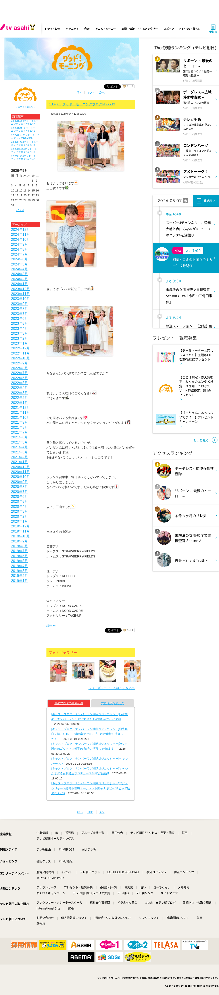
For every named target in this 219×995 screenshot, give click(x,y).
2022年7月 (19, 373)
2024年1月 (19, 284)
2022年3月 (19, 393)
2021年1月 (19, 462)
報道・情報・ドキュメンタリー (139, 29)
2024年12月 (20, 229)
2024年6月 (19, 259)
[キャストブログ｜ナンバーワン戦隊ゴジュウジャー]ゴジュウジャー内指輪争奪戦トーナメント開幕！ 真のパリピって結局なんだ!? (90, 788)
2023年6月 (19, 318)
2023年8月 (19, 309)
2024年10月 (20, 239)
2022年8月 (19, 368)
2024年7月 (19, 254)
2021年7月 (19, 432)
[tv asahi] (18, 28)
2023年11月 (20, 294)
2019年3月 (19, 571)
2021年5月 (19, 442)
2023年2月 (19, 338)
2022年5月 (19, 383)
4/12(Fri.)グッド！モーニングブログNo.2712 (82, 104)
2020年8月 (19, 487)
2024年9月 (19, 244)
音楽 (86, 29)
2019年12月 (20, 526)
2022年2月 (19, 398)
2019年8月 (19, 546)
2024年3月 (19, 274)
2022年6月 (19, 378)
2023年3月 (19, 333)
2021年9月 (19, 422)
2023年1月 (19, 343)
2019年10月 (20, 536)
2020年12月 (20, 467)
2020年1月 (19, 521)
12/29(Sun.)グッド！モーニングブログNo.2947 (24, 122)
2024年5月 (19, 264)
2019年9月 (19, 541)
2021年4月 (19, 447)
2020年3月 (19, 511)
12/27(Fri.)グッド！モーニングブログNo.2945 (25, 136)
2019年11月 (20, 531)
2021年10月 (20, 417)
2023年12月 (20, 289)
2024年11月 (20, 234)
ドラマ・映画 (52, 29)
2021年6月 (19, 437)
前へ (79, 92)
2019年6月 (19, 556)
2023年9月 (19, 304)
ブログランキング (112, 703)
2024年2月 (19, 279)
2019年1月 (19, 581)
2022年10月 (20, 358)
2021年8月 (19, 427)
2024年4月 (19, 269)
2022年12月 (20, 348)
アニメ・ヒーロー (105, 29)
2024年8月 (19, 249)
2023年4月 (19, 328)
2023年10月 (20, 299)
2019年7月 (19, 551)
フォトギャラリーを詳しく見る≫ (111, 688)
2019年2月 (19, 576)
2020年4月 (19, 506)
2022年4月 (19, 388)
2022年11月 (20, 353)
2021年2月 (19, 457)
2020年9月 (19, 482)
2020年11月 (20, 472)
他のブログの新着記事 (68, 703)
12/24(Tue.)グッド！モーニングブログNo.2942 (24, 157)
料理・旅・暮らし (189, 29)
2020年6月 (19, 496)
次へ (102, 92)
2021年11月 (20, 412)
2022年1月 (19, 403)
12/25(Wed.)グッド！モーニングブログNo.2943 (25, 150)
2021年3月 (19, 452)
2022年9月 (19, 363)
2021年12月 (20, 407)
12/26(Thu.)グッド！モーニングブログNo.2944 (24, 143)
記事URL (51, 625)
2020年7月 (19, 492)
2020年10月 (20, 477)
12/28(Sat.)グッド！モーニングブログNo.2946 (24, 129)
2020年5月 (19, 501)
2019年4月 (19, 566)
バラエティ (72, 29)
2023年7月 (19, 314)
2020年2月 (19, 516)
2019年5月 (19, 561)
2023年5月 (19, 323)
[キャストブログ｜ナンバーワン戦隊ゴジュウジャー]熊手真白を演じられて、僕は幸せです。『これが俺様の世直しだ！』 (89, 734)
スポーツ (168, 29)
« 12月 (20, 210)
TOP (91, 92)
